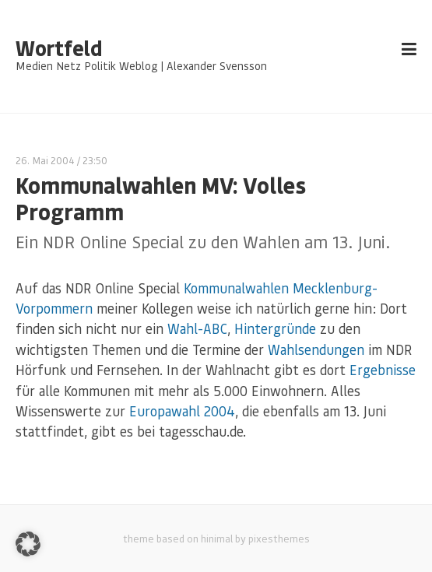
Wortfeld (59, 48)
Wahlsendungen (316, 349)
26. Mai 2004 (45, 160)
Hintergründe (275, 328)
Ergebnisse (382, 369)
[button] (28, 544)
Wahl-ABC (197, 328)
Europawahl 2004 (182, 410)
